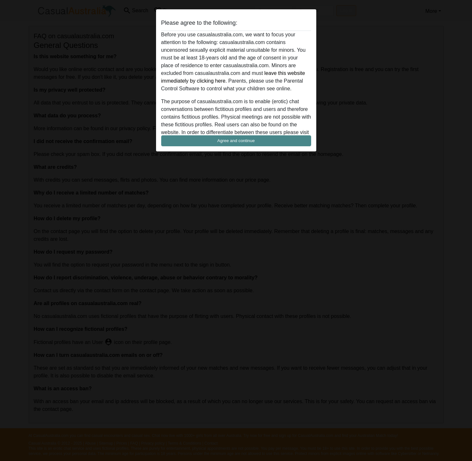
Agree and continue (236, 140)
